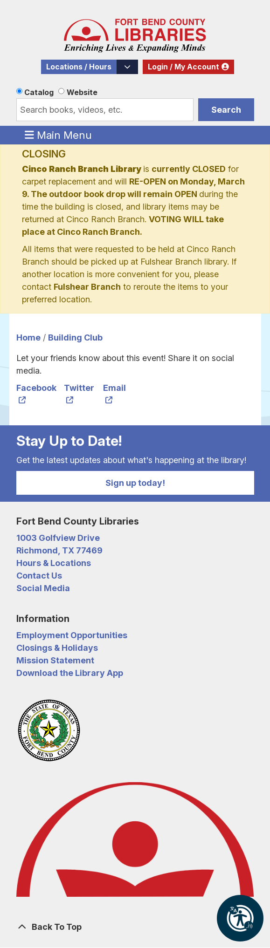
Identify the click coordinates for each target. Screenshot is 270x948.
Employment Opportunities (71, 635)
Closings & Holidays (57, 648)
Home (28, 337)
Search (226, 110)
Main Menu (58, 134)
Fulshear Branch (87, 287)
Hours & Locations (53, 563)
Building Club (75, 337)
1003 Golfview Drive (58, 538)
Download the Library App (69, 673)
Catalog (39, 92)
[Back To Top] (135, 927)
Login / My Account (183, 66)
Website (82, 92)
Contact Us (39, 575)
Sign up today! (135, 483)
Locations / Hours (78, 66)
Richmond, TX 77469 (59, 550)
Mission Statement (55, 660)
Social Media (43, 588)
